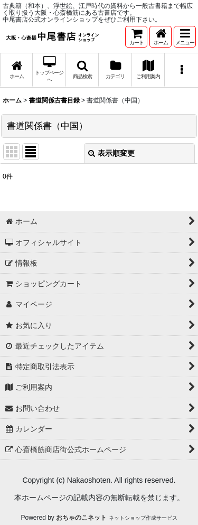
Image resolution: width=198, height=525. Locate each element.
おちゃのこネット (81, 517)
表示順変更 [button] (111, 153)
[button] (185, 37)
